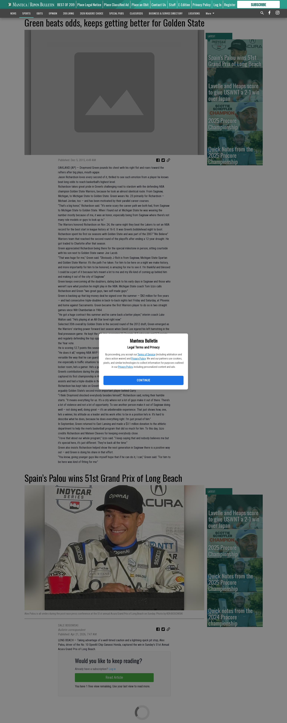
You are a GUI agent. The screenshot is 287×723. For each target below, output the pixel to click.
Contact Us (158, 4)
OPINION (53, 13)
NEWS (13, 13)
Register (229, 4)
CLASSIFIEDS (136, 13)
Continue (143, 380)
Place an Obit (140, 4)
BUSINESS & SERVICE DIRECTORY (165, 13)
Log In (217, 4)
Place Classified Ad (116, 4)
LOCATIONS (194, 13)
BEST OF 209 (66, 4)
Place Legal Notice (89, 4)
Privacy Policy (138, 358)
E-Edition (184, 4)
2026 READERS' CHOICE (91, 13)
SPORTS (26, 13)
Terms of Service (146, 354)
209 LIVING (68, 13)
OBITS (40, 13)
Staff (172, 4)
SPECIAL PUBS (116, 13)
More (211, 13)
